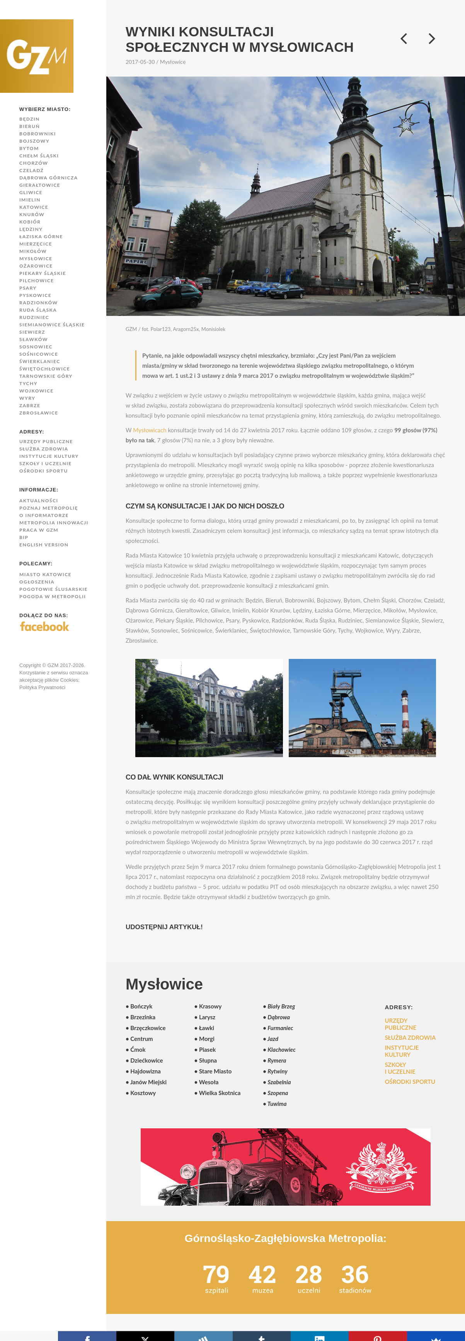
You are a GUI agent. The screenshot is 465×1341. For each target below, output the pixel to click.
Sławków (33, 339)
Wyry (27, 398)
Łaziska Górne (41, 236)
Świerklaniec (39, 361)
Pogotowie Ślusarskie (53, 589)
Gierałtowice (39, 185)
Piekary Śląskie (42, 273)
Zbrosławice (38, 413)
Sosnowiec (36, 347)
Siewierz (32, 332)
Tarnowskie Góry (46, 376)
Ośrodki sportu (43, 471)
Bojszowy (34, 141)
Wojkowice (36, 391)
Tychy (28, 383)
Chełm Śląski (39, 156)
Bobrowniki (37, 133)
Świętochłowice (44, 369)
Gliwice (31, 192)
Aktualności (38, 500)
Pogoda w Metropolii (52, 596)
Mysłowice (36, 258)
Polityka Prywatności (42, 687)
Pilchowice (36, 280)
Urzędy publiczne (46, 441)
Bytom (29, 148)
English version (43, 545)
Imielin (30, 200)
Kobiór (30, 222)
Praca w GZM (38, 530)
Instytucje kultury (49, 456)
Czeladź (31, 170)
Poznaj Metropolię (48, 508)
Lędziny (31, 229)
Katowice (33, 207)
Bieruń (29, 126)
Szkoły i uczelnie (45, 463)
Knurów (31, 214)
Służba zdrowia (43, 449)
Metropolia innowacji (54, 522)
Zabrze (29, 405)
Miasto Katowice (45, 574)
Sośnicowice (38, 354)
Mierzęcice (35, 244)
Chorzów (33, 163)
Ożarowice (36, 266)
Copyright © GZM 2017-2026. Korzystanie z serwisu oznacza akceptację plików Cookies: (53, 672)
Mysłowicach (149, 430)
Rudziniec (34, 317)
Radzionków (38, 302)
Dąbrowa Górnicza (48, 178)
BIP (23, 537)
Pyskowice (35, 295)
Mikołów (33, 251)
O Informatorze (44, 515)
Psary (28, 288)
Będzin (29, 119)
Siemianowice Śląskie (52, 325)
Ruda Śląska (38, 310)
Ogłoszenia (37, 582)
